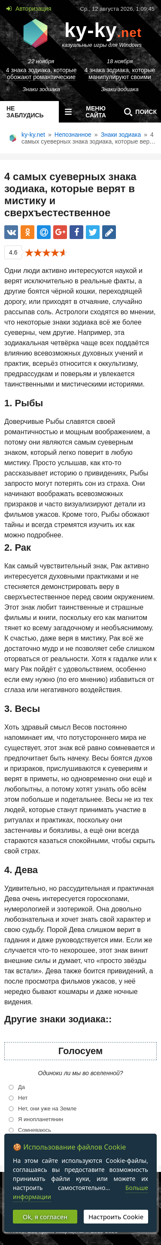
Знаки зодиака (121, 134)
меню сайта (83, 112)
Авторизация (33, 8)
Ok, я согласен (45, 1216)
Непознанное (73, 134)
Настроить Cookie (115, 1216)
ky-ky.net (33, 134)
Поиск (138, 112)
